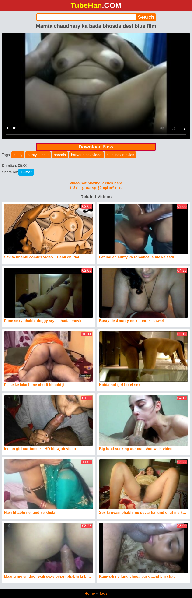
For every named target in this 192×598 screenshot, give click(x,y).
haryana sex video (86, 155)
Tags (103, 593)
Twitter (26, 172)
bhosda (60, 155)
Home (89, 593)
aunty (17, 155)
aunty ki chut (38, 155)
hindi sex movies (120, 155)
